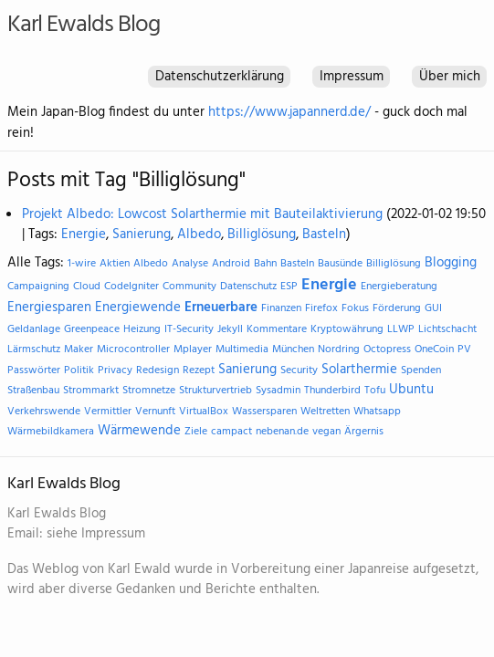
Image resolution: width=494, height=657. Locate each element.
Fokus (355, 308)
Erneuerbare (221, 307)
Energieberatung (399, 286)
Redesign (157, 370)
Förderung (397, 308)
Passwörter (33, 370)
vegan (326, 431)
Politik (79, 370)
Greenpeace (92, 329)
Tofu (374, 390)
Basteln (324, 234)
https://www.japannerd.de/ (289, 112)
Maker (78, 349)
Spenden (421, 370)
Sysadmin (278, 390)
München (293, 349)
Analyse (190, 264)
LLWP (401, 329)
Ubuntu (411, 390)
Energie (83, 234)
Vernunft (155, 411)
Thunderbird (332, 390)
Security (299, 370)
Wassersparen (264, 411)
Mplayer (192, 349)
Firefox (321, 308)
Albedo (199, 234)
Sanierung (141, 234)
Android (231, 264)
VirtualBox (203, 411)
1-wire (82, 264)
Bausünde (340, 264)
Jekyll (230, 329)
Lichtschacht (447, 329)
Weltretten (325, 411)
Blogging (451, 263)
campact (231, 431)
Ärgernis (364, 431)
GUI (433, 308)
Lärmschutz (33, 349)
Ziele (195, 431)
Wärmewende (139, 431)
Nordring (339, 349)
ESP (289, 286)
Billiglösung (261, 234)
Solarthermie (359, 370)
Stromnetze (148, 390)
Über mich (449, 77)
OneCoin (434, 349)
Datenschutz (248, 286)
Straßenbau (33, 390)
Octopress (387, 349)
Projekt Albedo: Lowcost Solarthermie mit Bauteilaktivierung (202, 214)
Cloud (86, 286)
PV (464, 349)
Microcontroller (133, 349)
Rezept (199, 370)
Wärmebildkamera (50, 431)
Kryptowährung (347, 329)
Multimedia (241, 349)
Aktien (115, 264)
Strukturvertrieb (215, 390)
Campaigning (38, 286)
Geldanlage (33, 329)
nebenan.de (282, 431)
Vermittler (107, 411)
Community (189, 286)
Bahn (265, 264)
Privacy (115, 370)
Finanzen (281, 308)
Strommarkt (91, 390)
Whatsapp (377, 411)
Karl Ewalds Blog (83, 25)
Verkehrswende (43, 411)
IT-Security (189, 329)
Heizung (142, 329)
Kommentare (277, 329)
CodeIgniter (131, 286)
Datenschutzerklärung (219, 77)
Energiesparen (49, 307)
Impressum (352, 77)
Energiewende (138, 307)
